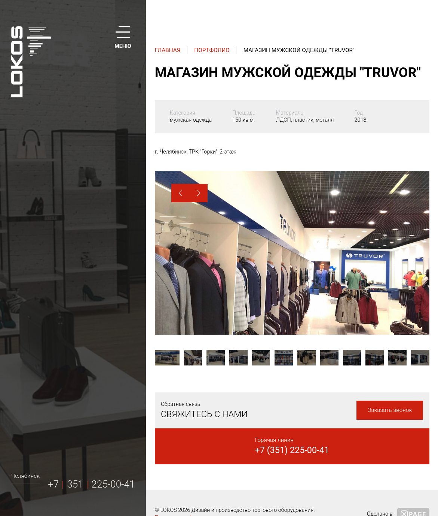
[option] (292, 253)
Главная (168, 50)
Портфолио (212, 50)
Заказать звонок (390, 410)
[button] (180, 193)
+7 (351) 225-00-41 (292, 450)
